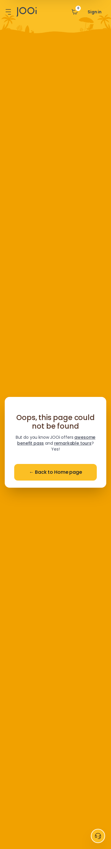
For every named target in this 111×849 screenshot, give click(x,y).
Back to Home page (55, 472)
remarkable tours (72, 443)
